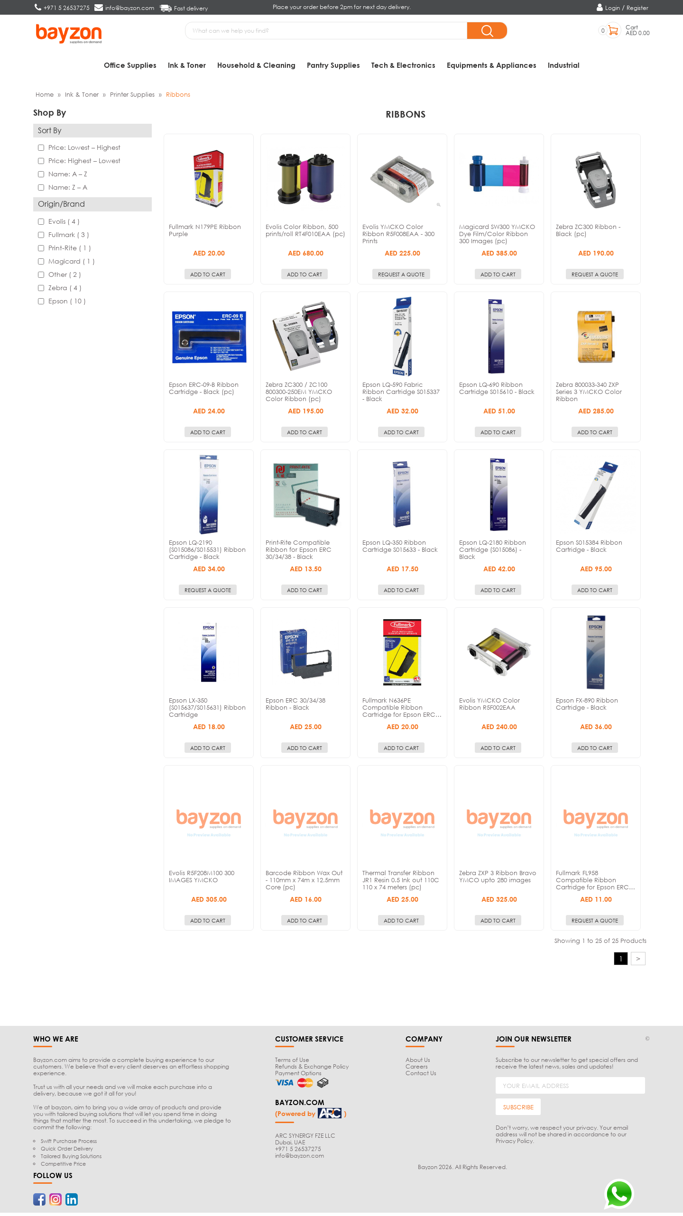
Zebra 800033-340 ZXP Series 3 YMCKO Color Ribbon (589, 395)
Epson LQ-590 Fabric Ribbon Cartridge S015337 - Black (401, 395)
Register (637, 8)
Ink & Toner (187, 65)
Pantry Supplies (333, 65)
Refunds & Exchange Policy (312, 1070)
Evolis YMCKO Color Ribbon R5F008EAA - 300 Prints (398, 237)
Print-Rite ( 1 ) (64, 250)
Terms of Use (292, 1063)
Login (612, 8)
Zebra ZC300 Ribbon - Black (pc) (588, 233)
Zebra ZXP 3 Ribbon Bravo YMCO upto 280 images (497, 879)
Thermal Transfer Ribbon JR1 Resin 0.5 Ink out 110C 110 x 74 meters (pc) (400, 883)
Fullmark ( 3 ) (63, 237)
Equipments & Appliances (491, 65)
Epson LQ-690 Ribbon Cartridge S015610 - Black (497, 391)
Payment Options (298, 1076)
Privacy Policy (514, 1144)
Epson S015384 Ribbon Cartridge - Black (589, 549)
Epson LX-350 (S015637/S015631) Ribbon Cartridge (207, 710)
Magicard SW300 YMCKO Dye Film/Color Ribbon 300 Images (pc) (497, 237)
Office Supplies (130, 65)
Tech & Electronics (403, 65)
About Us (418, 1063)
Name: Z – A (62, 190)
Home (45, 97)
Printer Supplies (132, 97)
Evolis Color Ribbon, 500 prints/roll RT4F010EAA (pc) (305, 233)
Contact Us (421, 1076)
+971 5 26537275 (298, 1152)
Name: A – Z (62, 177)
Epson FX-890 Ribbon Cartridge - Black (587, 707)
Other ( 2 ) (59, 277)
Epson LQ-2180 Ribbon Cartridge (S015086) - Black (492, 552)
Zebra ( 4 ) (60, 290)
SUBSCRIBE (518, 1110)
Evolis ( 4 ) (59, 224)
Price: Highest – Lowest (79, 163)
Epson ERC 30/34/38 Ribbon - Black (295, 707)
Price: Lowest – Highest (79, 150)
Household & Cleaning (256, 65)
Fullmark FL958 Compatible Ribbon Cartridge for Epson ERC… (595, 883)
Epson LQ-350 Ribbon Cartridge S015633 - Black (400, 549)
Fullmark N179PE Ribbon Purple (205, 233)
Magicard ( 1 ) (66, 263)
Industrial (564, 65)
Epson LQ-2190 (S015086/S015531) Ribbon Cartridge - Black (207, 552)
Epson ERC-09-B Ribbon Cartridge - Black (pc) (204, 391)
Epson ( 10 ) (62, 303)
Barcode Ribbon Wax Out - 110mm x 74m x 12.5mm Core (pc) (304, 883)
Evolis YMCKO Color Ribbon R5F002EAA (489, 707)
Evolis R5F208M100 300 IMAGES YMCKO (201, 879)
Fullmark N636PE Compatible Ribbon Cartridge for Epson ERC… (402, 710)
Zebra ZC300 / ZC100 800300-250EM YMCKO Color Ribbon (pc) (299, 395)
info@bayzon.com (299, 1159)
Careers (417, 1070)
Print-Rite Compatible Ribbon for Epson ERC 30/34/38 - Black (299, 552)
